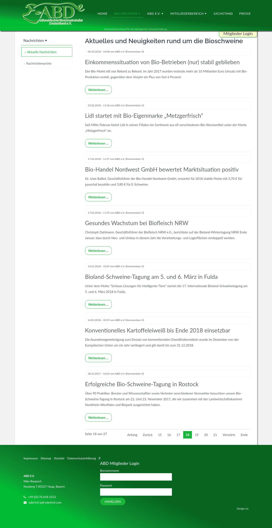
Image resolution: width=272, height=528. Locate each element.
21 (215, 435)
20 (206, 435)
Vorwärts (228, 435)
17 (178, 435)
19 (196, 435)
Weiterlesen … (97, 88)
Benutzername (109, 470)
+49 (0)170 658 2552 (42, 497)
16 (169, 435)
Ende (244, 435)
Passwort (106, 485)
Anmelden (113, 501)
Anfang (132, 435)
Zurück (148, 435)
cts (246, 508)
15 (160, 435)
